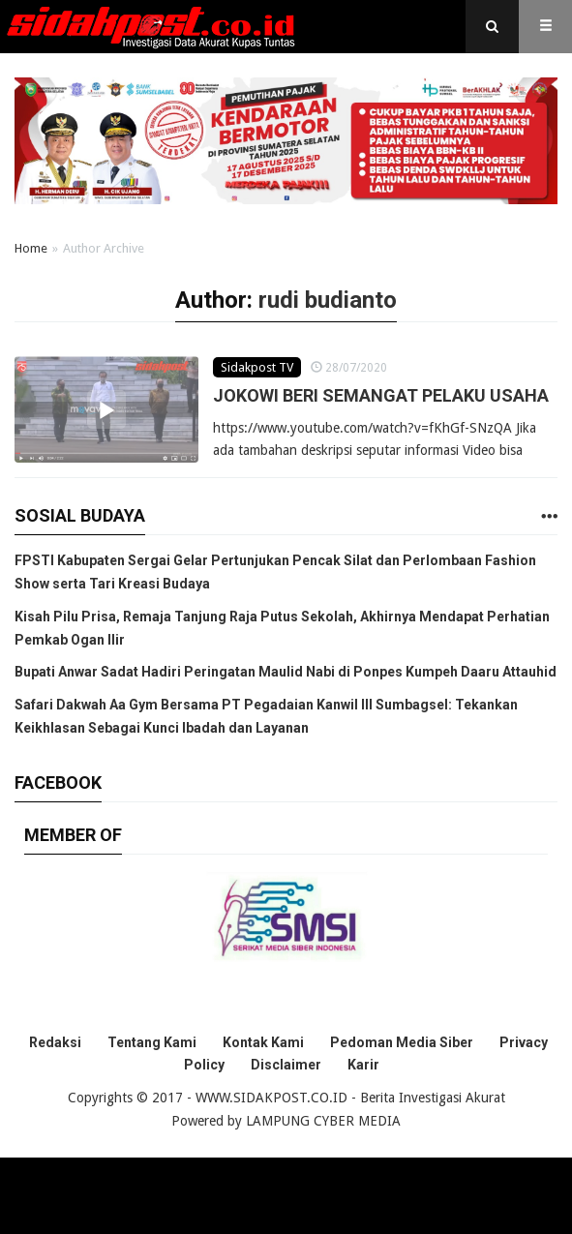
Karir (363, 1064)
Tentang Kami (151, 1042)
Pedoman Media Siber (401, 1042)
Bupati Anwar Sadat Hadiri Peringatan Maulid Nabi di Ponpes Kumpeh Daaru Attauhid (286, 671)
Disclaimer (286, 1064)
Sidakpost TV (257, 367)
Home (31, 248)
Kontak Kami (263, 1042)
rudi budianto (327, 300)
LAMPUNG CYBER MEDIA (323, 1121)
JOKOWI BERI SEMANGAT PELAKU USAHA (381, 395)
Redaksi (55, 1042)
